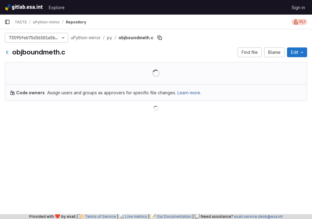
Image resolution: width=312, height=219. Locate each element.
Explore (57, 7)
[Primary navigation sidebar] (7, 22)
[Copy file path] (160, 38)
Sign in (298, 7)
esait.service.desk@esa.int (258, 216)
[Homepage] (23, 7)
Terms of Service (100, 216)
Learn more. (189, 92)
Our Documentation (174, 216)
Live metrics (136, 216)
